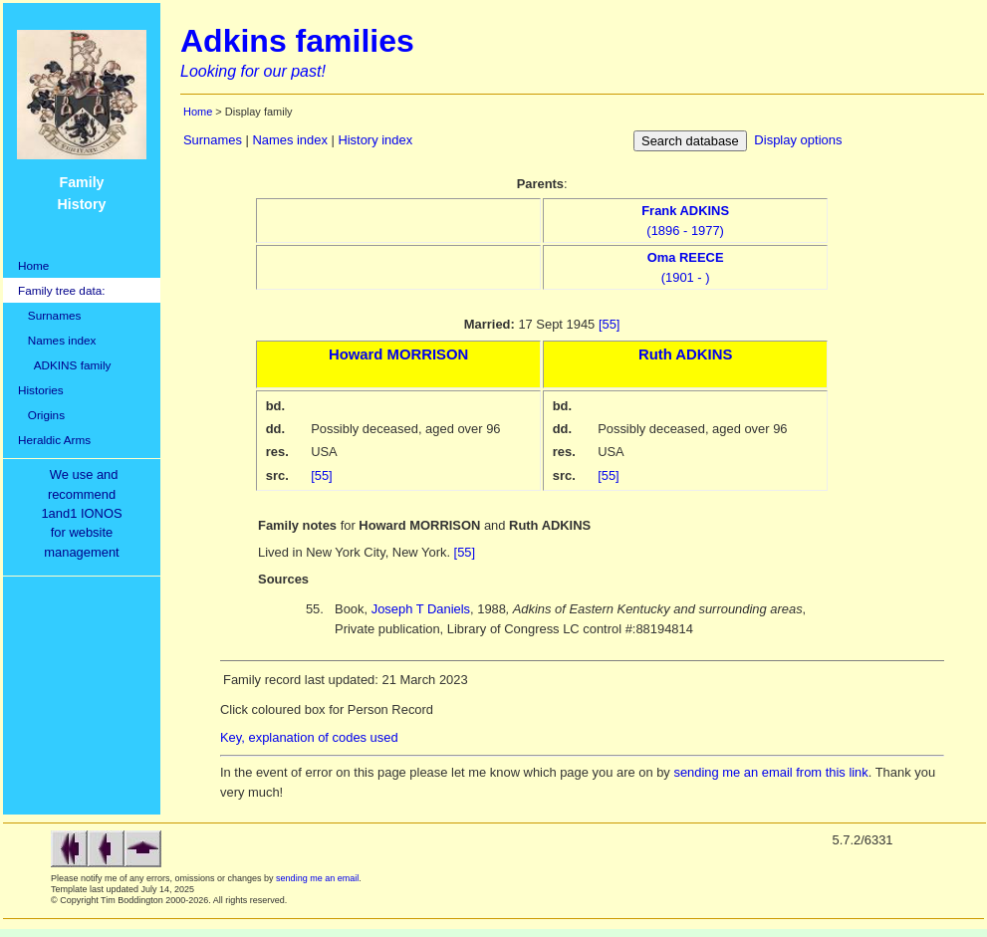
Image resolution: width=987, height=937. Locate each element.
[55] (609, 324)
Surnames (49, 315)
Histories (41, 389)
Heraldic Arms (54, 439)
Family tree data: (62, 290)
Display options (798, 139)
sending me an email (317, 878)
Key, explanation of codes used (309, 737)
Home (33, 265)
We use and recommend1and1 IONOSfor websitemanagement (84, 513)
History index (375, 139)
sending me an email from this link (770, 772)
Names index (57, 340)
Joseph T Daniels (420, 608)
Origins (41, 414)
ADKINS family (64, 364)
